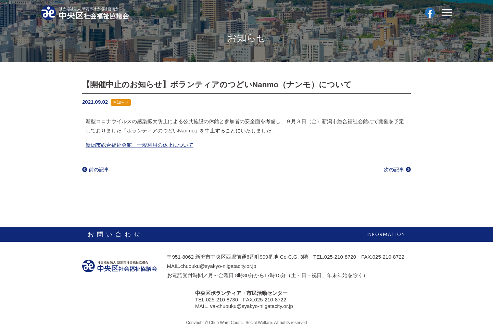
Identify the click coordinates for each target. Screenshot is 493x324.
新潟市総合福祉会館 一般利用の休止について (139, 145)
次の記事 (397, 169)
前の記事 (95, 169)
